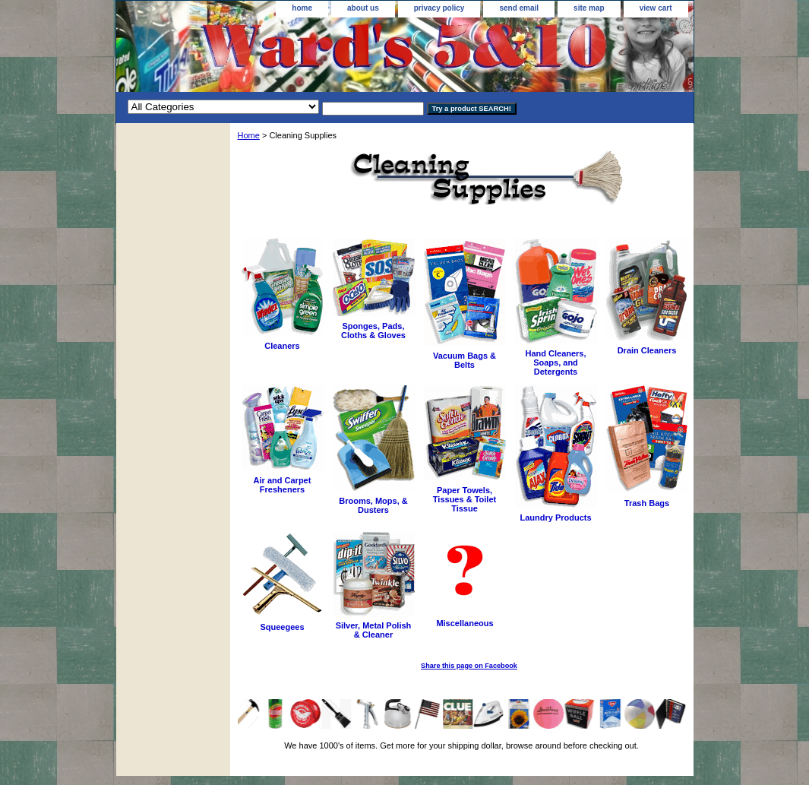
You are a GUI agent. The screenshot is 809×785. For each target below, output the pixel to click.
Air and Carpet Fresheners (282, 485)
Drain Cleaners (647, 350)
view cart (656, 8)
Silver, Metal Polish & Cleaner (374, 630)
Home (249, 135)
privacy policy (439, 8)
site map (589, 8)
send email (519, 8)
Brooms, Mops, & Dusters (373, 505)
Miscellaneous (464, 623)
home (302, 8)
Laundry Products (555, 517)
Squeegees (282, 626)
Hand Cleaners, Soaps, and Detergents (555, 362)
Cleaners (281, 345)
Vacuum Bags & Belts (464, 360)
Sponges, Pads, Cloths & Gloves (373, 330)
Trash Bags (646, 503)
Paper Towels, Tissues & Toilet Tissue (464, 499)
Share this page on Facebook (469, 665)
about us (363, 8)
